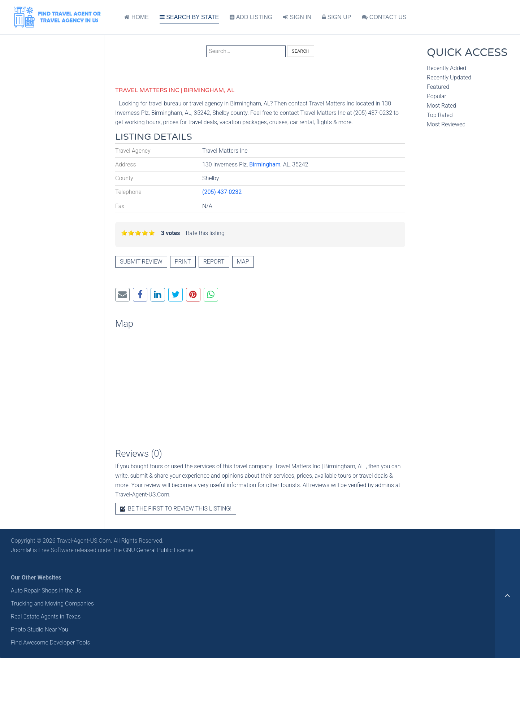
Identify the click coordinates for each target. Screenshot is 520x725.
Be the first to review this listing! (175, 508)
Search (300, 51)
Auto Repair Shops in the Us (46, 590)
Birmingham (265, 164)
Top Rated (440, 115)
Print (183, 261)
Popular (436, 96)
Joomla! (21, 550)
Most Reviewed (446, 124)
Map (243, 261)
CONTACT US (384, 17)
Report (214, 261)
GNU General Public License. (159, 550)
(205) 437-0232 (222, 191)
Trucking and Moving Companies (52, 603)
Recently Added (446, 68)
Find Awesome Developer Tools (50, 642)
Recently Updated (449, 77)
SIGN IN (297, 17)
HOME (136, 17)
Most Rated (441, 105)
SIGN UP (336, 17)
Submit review (141, 261)
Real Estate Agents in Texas (46, 616)
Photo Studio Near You (39, 629)
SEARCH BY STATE (189, 17)
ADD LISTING (251, 17)
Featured (438, 86)
